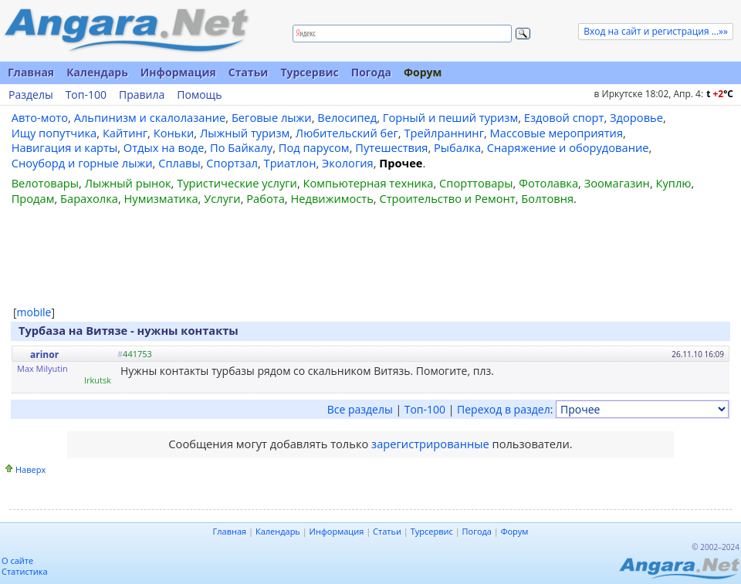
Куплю (674, 183)
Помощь (199, 95)
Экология (348, 162)
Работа (265, 198)
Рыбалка (457, 147)
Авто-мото (40, 117)
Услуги (222, 198)
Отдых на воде (164, 147)
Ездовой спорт (564, 117)
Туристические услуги (237, 183)
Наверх (30, 469)
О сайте (17, 560)
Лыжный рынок (128, 183)
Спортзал (232, 162)
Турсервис (309, 72)
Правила (141, 95)
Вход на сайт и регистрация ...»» (656, 31)
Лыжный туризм (244, 132)
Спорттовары (476, 183)
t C (719, 93)
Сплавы (179, 162)
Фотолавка (548, 183)
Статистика (25, 571)
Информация (178, 72)
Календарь (97, 72)
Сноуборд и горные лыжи (82, 162)
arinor (44, 354)
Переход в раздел (503, 409)
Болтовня (547, 198)
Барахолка (89, 198)
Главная (31, 72)
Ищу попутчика (54, 132)
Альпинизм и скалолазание (150, 117)
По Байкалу (241, 147)
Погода (371, 72)
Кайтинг (125, 132)
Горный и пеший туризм (450, 117)
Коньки (174, 132)
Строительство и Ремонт (447, 198)
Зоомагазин (617, 183)
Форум (423, 72)
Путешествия (391, 147)
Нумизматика (161, 198)
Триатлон (290, 162)
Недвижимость (331, 198)
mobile (34, 312)
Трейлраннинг (444, 132)
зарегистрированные (430, 443)
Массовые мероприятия (556, 132)
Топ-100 (86, 95)
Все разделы (360, 409)
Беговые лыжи (272, 117)
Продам (33, 198)
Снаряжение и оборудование (568, 147)
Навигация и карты (65, 147)
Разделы (30, 95)
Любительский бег (347, 132)
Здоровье (636, 117)
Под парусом (314, 147)
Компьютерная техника (368, 183)
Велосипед (347, 117)
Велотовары (45, 183)
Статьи (248, 72)
